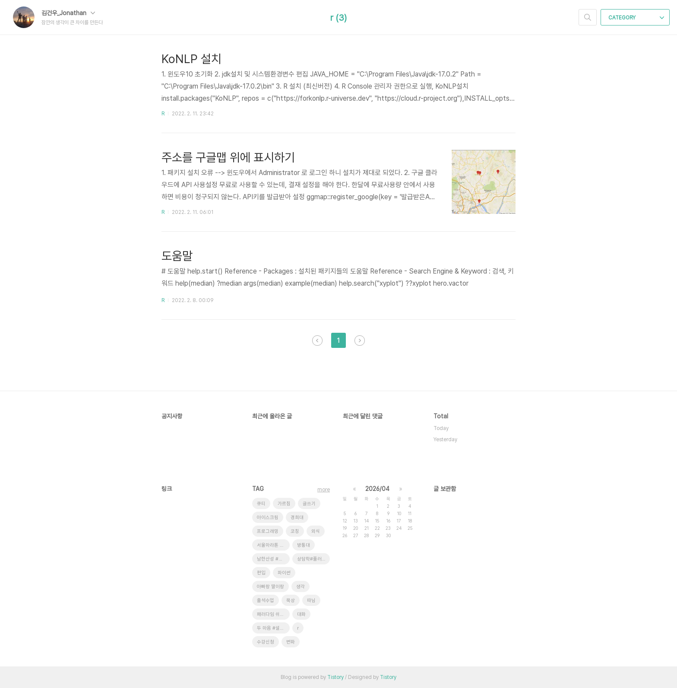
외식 (315, 531)
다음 (359, 340)
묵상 (290, 600)
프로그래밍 (267, 531)
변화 (290, 642)
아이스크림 (267, 517)
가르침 (284, 503)
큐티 (261, 503)
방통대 (303, 545)
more (323, 490)
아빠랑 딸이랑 (270, 586)
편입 (261, 573)
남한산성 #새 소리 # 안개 (273, 559)
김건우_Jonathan (68, 13)
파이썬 (284, 573)
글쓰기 (309, 503)
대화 (301, 614)
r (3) (338, 18)
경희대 (297, 517)
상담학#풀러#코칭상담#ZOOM (313, 559)
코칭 (295, 531)
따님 (311, 600)
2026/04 (377, 488)
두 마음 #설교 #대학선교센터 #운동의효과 (273, 628)
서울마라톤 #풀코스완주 (273, 545)
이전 (317, 340)
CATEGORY (636, 18)
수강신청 (265, 642)
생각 (300, 586)
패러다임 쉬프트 (272, 614)
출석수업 (265, 600)
